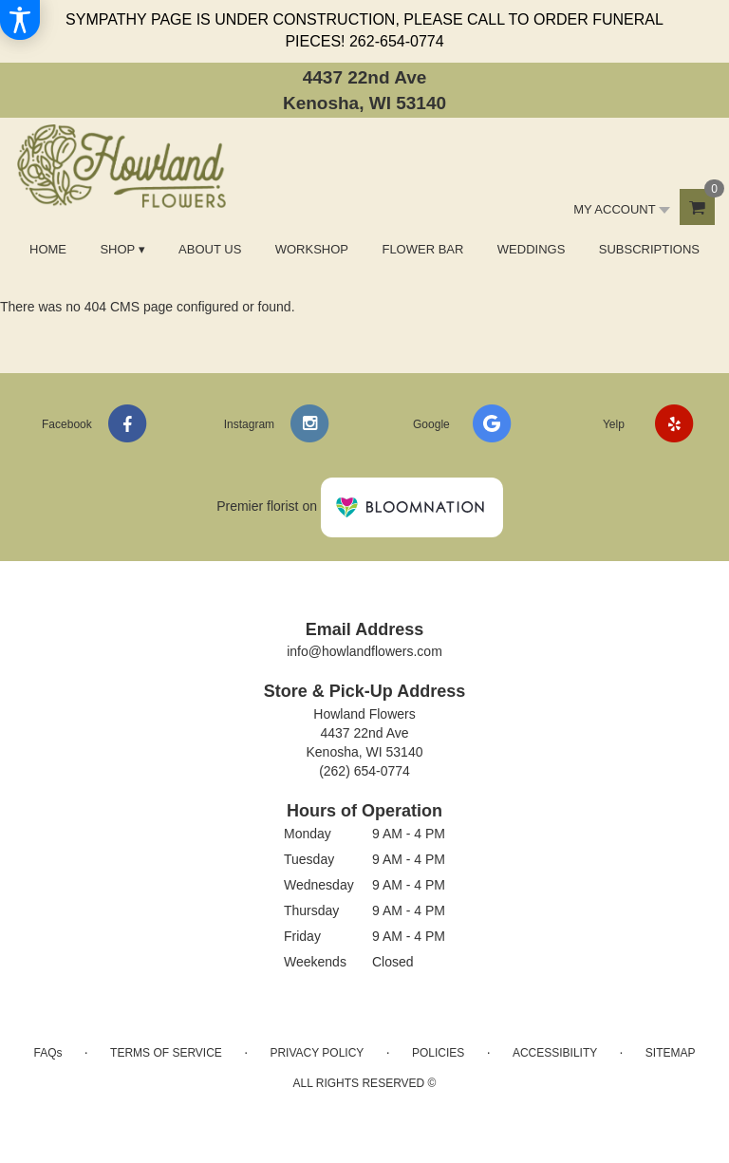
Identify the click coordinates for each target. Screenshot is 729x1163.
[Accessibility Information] (20, 20)
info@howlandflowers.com (364, 651)
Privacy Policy (317, 1053)
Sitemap (670, 1053)
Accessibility (555, 1053)
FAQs (47, 1053)
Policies (438, 1053)
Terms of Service (166, 1053)
